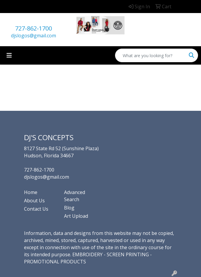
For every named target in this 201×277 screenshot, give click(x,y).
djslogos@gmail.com (33, 35)
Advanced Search (74, 196)
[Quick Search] (150, 55)
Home (30, 192)
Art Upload (76, 216)
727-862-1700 (33, 28)
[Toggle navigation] (9, 55)
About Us (34, 200)
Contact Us (36, 209)
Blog (69, 207)
